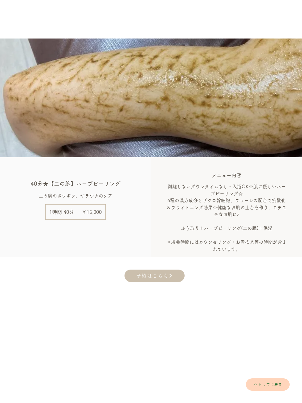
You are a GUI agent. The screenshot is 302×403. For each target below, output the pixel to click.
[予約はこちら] (154, 276)
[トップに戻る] (268, 384)
